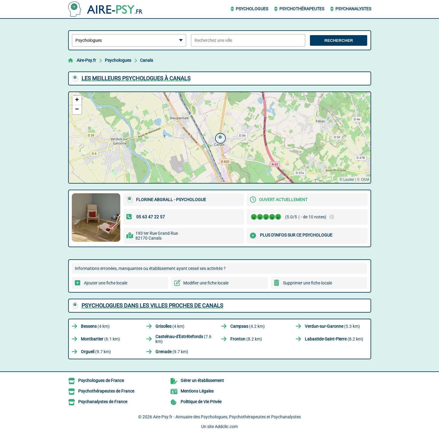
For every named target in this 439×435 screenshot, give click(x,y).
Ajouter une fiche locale (105, 283)
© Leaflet (347, 180)
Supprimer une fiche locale (307, 283)
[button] (219, 137)
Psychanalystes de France (102, 401)
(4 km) (95, 326)
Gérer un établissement (202, 380)
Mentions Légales (197, 391)
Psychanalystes (353, 8)
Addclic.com (226, 426)
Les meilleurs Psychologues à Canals (136, 78)
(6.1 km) (100, 339)
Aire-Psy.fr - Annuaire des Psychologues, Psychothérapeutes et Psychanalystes (227, 416)
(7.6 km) (183, 339)
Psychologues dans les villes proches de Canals (152, 305)
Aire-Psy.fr (86, 60)
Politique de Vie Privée (201, 401)
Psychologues (252, 8)
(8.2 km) (246, 339)
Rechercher (338, 40)
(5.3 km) (332, 326)
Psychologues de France (101, 380)
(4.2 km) (247, 326)
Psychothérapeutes (301, 8)
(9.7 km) (96, 351)
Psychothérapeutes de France (106, 391)
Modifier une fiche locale (205, 283)
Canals (146, 60)
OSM (365, 180)
